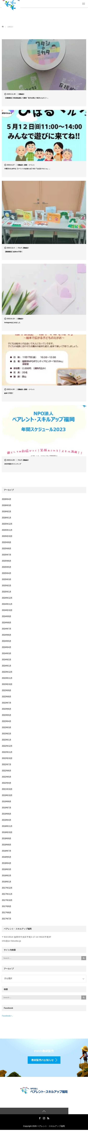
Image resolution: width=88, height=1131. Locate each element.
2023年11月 (7, 678)
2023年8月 (6, 697)
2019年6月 (6, 814)
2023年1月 (6, 740)
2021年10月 (7, 789)
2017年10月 (7, 900)
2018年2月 (6, 875)
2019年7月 (6, 808)
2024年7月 (6, 629)
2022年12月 (7, 746)
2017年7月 (6, 919)
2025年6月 (6, 561)
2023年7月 (6, 703)
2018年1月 (6, 882)
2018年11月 (7, 826)
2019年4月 (6, 820)
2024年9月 (6, 616)
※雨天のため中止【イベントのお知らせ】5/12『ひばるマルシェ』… (27, 169)
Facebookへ (7, 1016)
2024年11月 (7, 604)
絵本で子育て (8, 393)
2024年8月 (6, 623)
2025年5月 (6, 567)
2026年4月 (6, 499)
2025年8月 (6, 548)
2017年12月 (7, 888)
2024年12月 (7, 598)
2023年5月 (6, 715)
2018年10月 (7, 832)
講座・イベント (29, 165)
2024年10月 (7, 610)
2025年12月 (7, 524)
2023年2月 (6, 734)
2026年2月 (6, 511)
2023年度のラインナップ (12, 464)
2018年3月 (6, 869)
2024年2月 (6, 660)
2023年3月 (6, 727)
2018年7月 (6, 851)
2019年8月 (6, 801)
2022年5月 (6, 777)
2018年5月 (6, 857)
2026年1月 (6, 518)
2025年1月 (6, 592)
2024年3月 (6, 653)
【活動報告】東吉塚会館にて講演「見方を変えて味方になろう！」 (26, 98)
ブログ (19, 248)
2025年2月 (6, 586)
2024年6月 (6, 635)
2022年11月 (7, 752)
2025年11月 (7, 530)
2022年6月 (6, 771)
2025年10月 (7, 536)
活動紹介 (21, 94)
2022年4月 (6, 783)
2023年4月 (6, 721)
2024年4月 (6, 647)
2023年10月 (7, 684)
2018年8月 (6, 845)
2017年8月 (6, 912)
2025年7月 (6, 555)
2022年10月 (7, 758)
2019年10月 (7, 795)
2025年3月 (6, 579)
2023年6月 (6, 709)
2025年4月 (6, 573)
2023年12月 (7, 672)
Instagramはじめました (12, 322)
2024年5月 (6, 641)
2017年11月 (7, 894)
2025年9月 (6, 542)
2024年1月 (6, 666)
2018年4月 (6, 863)
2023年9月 (6, 690)
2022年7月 (6, 764)
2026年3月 (6, 505)
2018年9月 (6, 838)
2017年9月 (6, 906)
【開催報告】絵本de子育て (13, 252)
